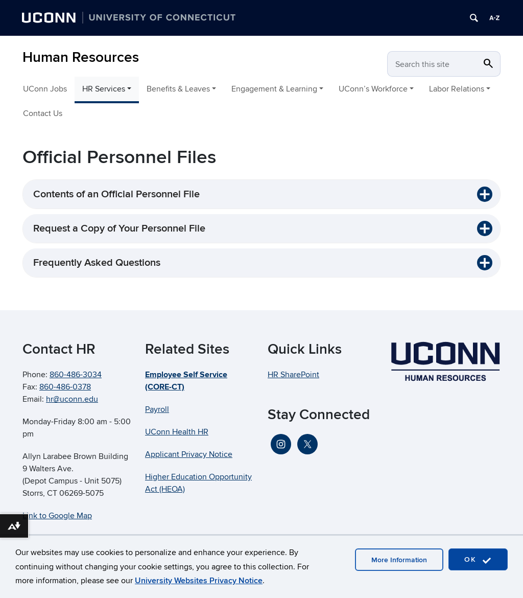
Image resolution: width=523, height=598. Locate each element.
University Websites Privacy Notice (199, 581)
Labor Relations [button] (456, 89)
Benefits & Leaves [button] (178, 89)
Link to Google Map (57, 516)
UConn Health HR (176, 432)
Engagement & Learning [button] (274, 89)
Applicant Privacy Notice (188, 454)
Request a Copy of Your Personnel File (119, 228)
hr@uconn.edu (72, 399)
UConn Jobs (45, 89)
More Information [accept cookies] (399, 560)
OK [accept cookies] (478, 560)
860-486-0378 (65, 387)
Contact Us (42, 113)
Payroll (157, 409)
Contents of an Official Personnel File (116, 194)
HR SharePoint (293, 375)
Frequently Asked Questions (96, 263)
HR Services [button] (103, 89)
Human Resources (80, 57)
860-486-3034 (76, 375)
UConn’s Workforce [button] (373, 89)
